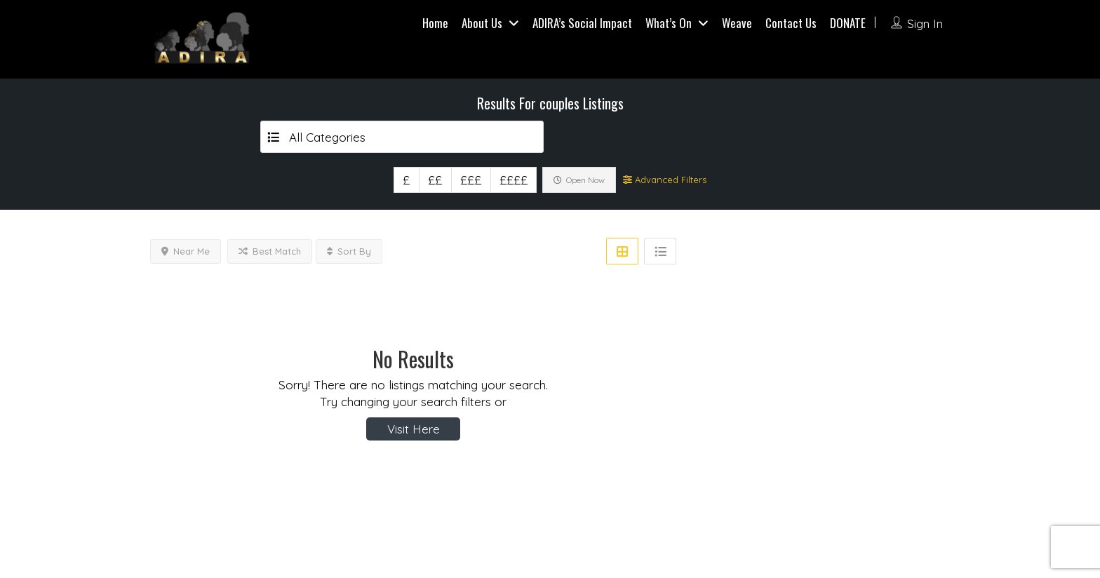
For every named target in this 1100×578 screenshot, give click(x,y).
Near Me (185, 251)
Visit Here (413, 429)
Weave (737, 23)
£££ (470, 180)
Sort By (349, 251)
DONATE (848, 23)
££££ (513, 180)
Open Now (579, 180)
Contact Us (791, 23)
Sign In (925, 23)
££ (435, 180)
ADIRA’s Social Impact (582, 23)
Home (435, 23)
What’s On (668, 23)
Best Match (270, 251)
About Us (482, 23)
